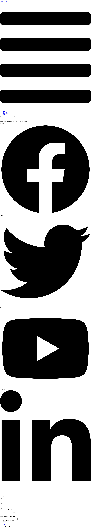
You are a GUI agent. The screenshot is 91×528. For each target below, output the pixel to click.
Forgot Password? (6, 524)
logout (27, 512)
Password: (5, 520)
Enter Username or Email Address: (10, 518)
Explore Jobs (5, 113)
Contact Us (5, 114)
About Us (5, 112)
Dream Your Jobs (3, 1)
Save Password (7, 526)
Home (4, 111)
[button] (45, 56)
